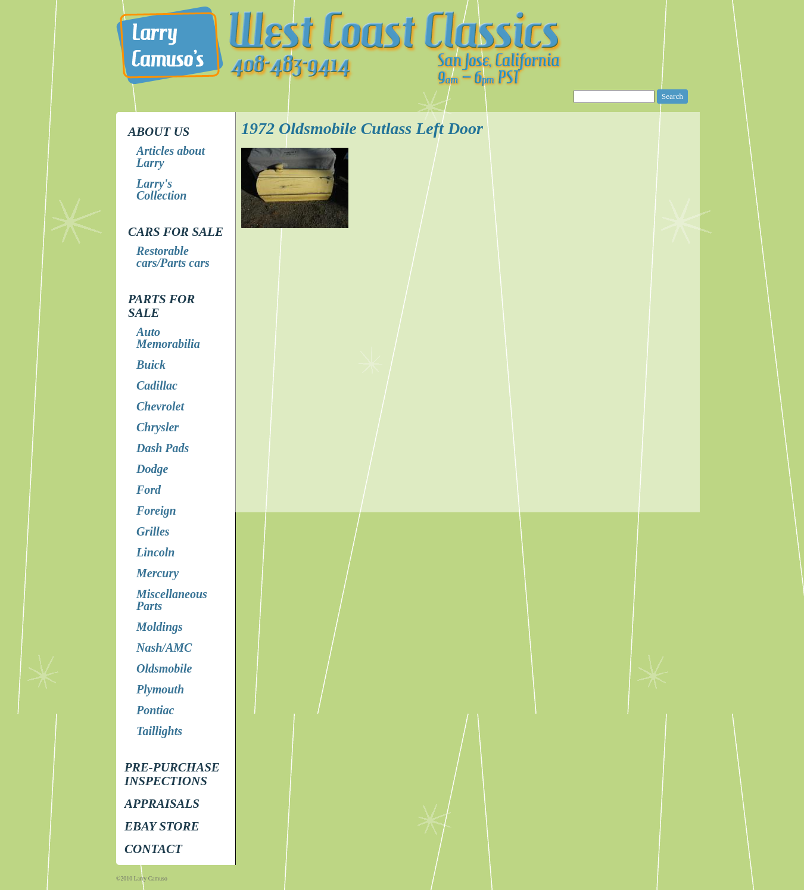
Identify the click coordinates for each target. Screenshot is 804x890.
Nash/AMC (164, 647)
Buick (151, 364)
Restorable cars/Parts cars (173, 256)
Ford (148, 489)
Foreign (156, 510)
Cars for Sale (175, 232)
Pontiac (155, 710)
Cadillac (156, 385)
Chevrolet (160, 406)
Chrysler (157, 427)
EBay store (161, 826)
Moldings (159, 626)
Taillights (159, 730)
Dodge (152, 468)
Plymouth (160, 689)
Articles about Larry (170, 156)
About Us (158, 132)
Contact (153, 849)
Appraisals (162, 803)
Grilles (153, 531)
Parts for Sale (161, 306)
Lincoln (155, 552)
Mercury (157, 573)
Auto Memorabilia (168, 337)
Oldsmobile (164, 668)
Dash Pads (162, 448)
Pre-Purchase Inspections (172, 774)
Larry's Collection (161, 189)
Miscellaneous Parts (171, 599)
